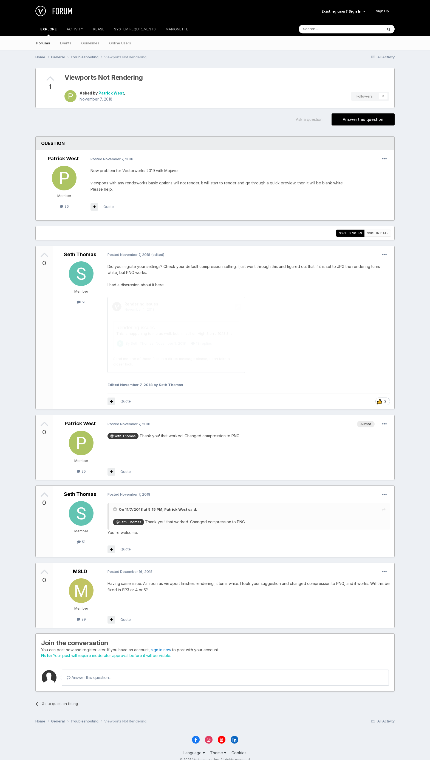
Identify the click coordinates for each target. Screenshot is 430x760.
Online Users (120, 43)
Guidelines (90, 43)
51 (81, 302)
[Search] (327, 29)
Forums (43, 43)
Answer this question (363, 119)
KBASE (98, 29)
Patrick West (111, 93)
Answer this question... (89, 669)
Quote (108, 206)
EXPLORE (48, 31)
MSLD (80, 564)
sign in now (161, 642)
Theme (218, 745)
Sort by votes (350, 233)
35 (64, 206)
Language (194, 745)
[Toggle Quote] (115, 501)
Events (65, 43)
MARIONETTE (177, 29)
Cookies (239, 745)
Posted (111, 159)
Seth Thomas (80, 254)
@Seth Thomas (123, 428)
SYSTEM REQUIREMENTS (135, 29)
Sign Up (382, 11)
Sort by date (377, 233)
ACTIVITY (75, 29)
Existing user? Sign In (343, 11)
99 (81, 611)
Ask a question (309, 119)
